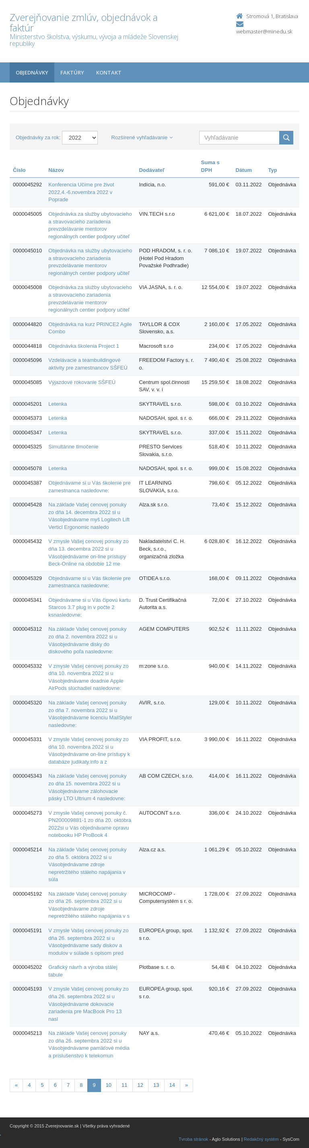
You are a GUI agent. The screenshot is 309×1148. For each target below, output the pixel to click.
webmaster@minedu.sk (264, 31)
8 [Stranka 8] (81, 1085)
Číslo (19, 170)
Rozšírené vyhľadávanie (142, 137)
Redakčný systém (261, 1139)
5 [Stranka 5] (42, 1085)
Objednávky (32, 72)
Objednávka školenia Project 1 (83, 346)
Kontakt (109, 72)
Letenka (57, 404)
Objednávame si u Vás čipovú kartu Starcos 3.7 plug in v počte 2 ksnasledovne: (89, 607)
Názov (56, 170)
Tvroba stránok (193, 1139)
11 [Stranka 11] (124, 1085)
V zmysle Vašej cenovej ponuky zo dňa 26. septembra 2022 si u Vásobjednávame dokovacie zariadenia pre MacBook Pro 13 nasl (88, 1004)
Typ (272, 170)
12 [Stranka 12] (140, 1085)
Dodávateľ (152, 170)
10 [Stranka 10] (108, 1085)
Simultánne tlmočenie (73, 447)
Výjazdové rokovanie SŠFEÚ (81, 382)
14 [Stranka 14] (172, 1085)
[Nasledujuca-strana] (186, 1085)
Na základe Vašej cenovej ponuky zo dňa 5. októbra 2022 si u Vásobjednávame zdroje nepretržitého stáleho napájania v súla (87, 864)
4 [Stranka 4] (29, 1085)
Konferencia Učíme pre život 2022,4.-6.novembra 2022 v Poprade (81, 192)
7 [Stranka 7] (68, 1085)
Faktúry (72, 72)
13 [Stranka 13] (156, 1085)
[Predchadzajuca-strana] (16, 1085)
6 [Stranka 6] (55, 1085)
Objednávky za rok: (38, 137)
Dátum (244, 170)
